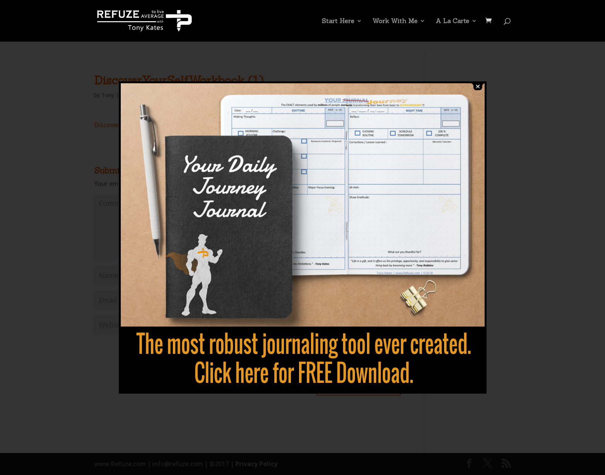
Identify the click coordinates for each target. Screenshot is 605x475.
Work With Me (394, 21)
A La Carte (452, 21)
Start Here (338, 21)
